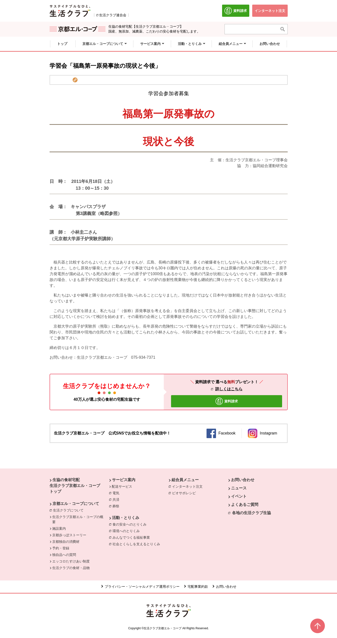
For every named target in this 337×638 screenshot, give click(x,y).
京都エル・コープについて (75, 504)
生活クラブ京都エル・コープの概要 (77, 519)
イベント (239, 496)
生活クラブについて (69, 510)
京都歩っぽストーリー (69, 535)
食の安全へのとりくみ (130, 524)
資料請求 (237, 12)
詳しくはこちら (228, 389)
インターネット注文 (188, 486)
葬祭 (117, 506)
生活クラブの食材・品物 (71, 568)
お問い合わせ (242, 480)
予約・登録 (60, 548)
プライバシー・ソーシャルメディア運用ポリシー (142, 586)
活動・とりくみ (125, 518)
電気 (117, 493)
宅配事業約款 (198, 586)
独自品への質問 (64, 555)
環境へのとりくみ (127, 530)
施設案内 (59, 528)
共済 (117, 499)
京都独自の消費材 (65, 542)
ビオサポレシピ (185, 493)
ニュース (239, 488)
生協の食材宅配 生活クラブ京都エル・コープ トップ (75, 485)
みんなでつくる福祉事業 (132, 537)
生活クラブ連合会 (112, 15)
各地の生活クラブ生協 (251, 513)
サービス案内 (123, 480)
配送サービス (122, 486)
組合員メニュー (185, 480)
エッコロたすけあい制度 (71, 561)
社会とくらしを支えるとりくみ (137, 544)
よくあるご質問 (244, 504)
